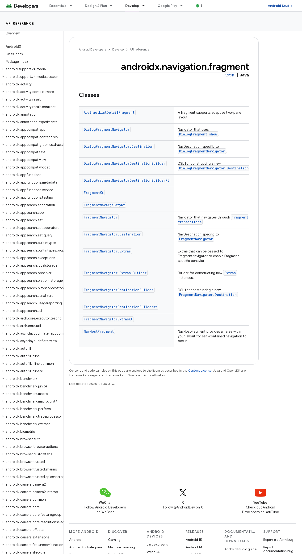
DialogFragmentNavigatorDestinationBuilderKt (126, 180)
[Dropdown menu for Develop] (145, 5)
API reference (20, 23)
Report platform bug (278, 539)
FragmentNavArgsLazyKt (104, 205)
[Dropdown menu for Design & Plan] (113, 5)
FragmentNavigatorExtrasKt (108, 319)
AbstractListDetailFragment (109, 112)
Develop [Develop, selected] (132, 6)
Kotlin (229, 75)
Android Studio (280, 6)
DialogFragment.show (198, 134)
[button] (31, 69)
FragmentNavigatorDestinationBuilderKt (120, 307)
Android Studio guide (240, 549)
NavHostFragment (99, 331)
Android (75, 539)
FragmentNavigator (100, 217)
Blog (204, 6)
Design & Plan (96, 6)
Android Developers (92, 49)
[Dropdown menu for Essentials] (73, 5)
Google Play (167, 6)
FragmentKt (94, 192)
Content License (200, 371)
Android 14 (194, 547)
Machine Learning (121, 547)
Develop (118, 49)
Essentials (58, 6)
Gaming (114, 539)
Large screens (157, 544)
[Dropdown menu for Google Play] (183, 5)
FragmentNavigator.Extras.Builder (115, 273)
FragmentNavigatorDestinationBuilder (118, 290)
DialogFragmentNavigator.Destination (118, 146)
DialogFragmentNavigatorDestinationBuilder (124, 163)
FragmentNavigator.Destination (112, 234)
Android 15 (194, 539)
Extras (230, 273)
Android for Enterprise (85, 547)
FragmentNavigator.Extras (107, 251)
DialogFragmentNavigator (107, 129)
